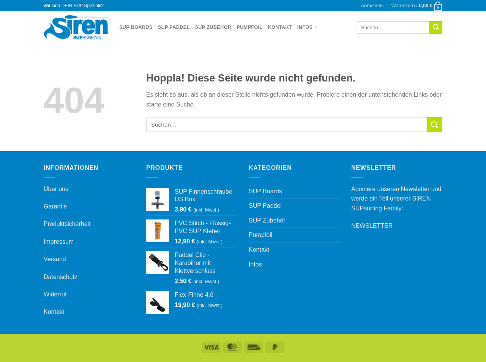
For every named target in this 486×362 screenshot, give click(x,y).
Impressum (59, 241)
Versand (55, 259)
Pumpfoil (249, 27)
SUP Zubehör (213, 27)
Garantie (55, 206)
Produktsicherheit (67, 224)
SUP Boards (136, 27)
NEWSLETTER (372, 226)
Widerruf (55, 294)
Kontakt (280, 27)
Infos (307, 27)
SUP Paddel (174, 27)
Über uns (56, 189)
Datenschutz (60, 277)
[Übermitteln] (435, 27)
